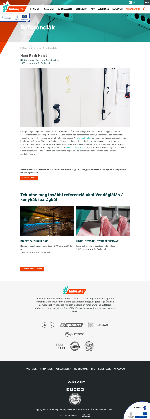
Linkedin (78, 389)
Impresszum (84, 410)
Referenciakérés (29, 178)
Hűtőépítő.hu (15, 7)
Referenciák (81, 9)
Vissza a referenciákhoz (32, 269)
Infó (92, 9)
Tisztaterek (48, 9)
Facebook (71, 389)
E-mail (67, 389)
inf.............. (137, 2)
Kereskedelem (65, 9)
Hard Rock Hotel (83, 138)
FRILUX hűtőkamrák (76, 148)
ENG (147, 2)
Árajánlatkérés (134, 9)
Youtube (75, 389)
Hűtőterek (34, 9)
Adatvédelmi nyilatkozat (104, 410)
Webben (71, 410)
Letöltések (103, 9)
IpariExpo (82, 389)
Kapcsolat (117, 9)
